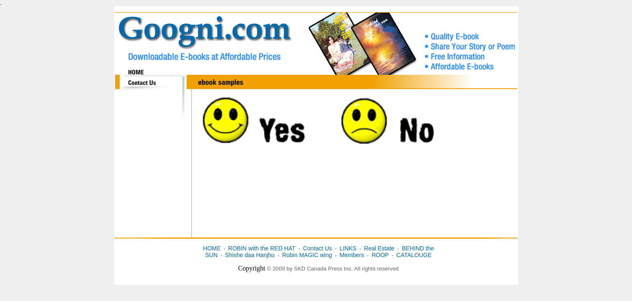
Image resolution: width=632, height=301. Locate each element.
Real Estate (379, 248)
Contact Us (317, 248)
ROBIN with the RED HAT (261, 248)
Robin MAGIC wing (307, 255)
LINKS (347, 248)
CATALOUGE (414, 255)
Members (351, 255)
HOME (212, 248)
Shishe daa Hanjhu (250, 255)
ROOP (380, 255)
